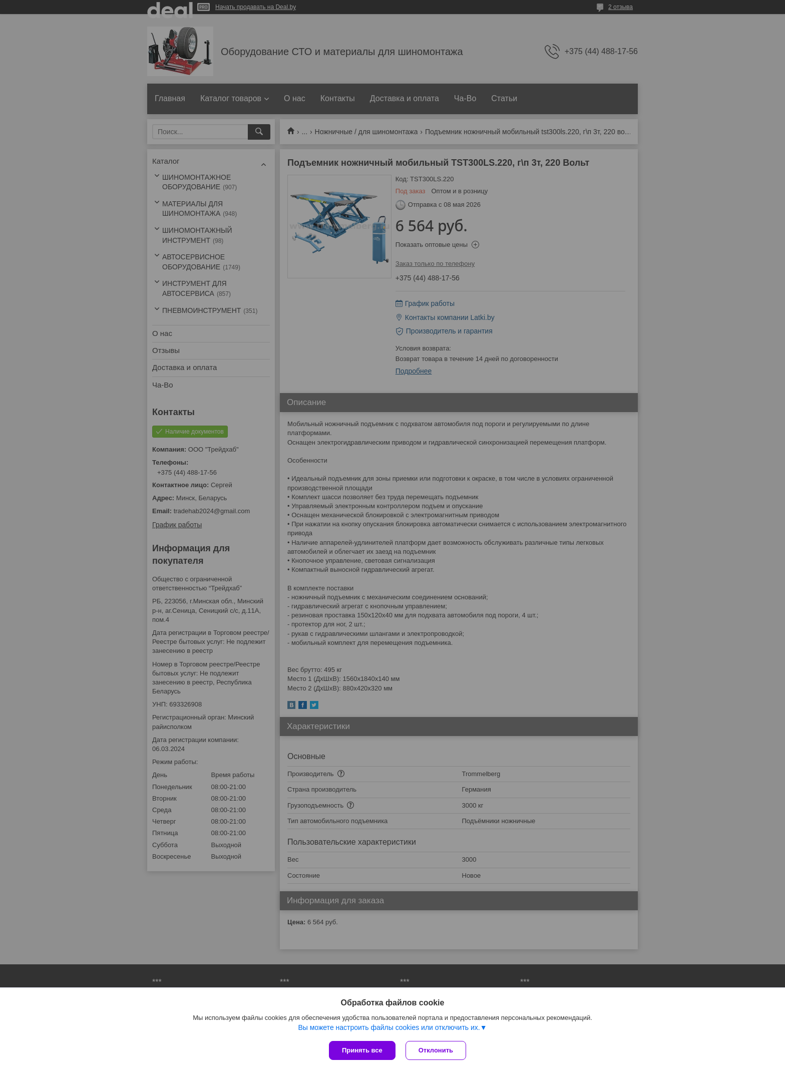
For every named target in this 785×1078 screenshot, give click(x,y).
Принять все (362, 1050)
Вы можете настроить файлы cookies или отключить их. (389, 1027)
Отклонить (436, 1050)
